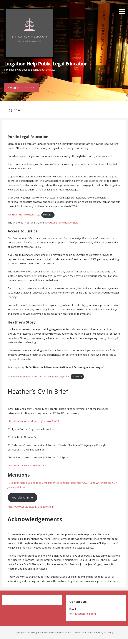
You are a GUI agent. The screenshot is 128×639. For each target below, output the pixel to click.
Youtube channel (22, 497)
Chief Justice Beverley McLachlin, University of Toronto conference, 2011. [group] (63, 242)
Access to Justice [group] (23, 231)
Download (48, 214)
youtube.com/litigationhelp (62, 222)
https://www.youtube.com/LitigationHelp (31, 506)
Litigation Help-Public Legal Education (46, 63)
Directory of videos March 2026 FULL (24, 214)
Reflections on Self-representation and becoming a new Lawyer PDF (38, 376)
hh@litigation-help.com (82, 613)
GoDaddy (108, 632)
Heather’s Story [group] (22, 322)
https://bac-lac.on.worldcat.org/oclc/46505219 (33, 421)
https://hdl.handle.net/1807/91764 (27, 465)
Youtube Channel (21, 87)
